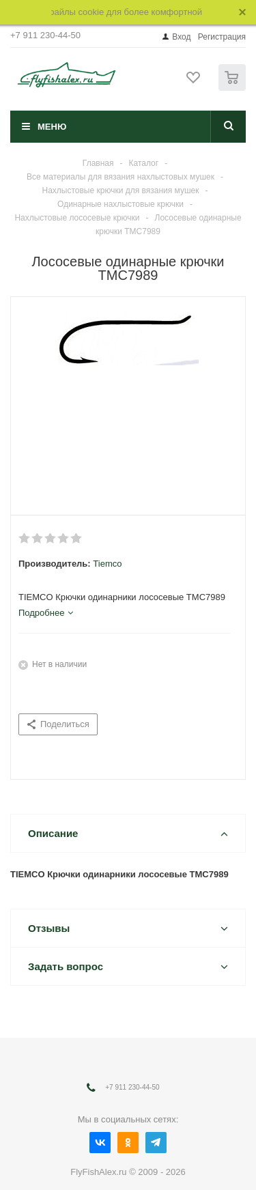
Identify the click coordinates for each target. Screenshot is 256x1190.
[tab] (45, 613)
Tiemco (107, 563)
